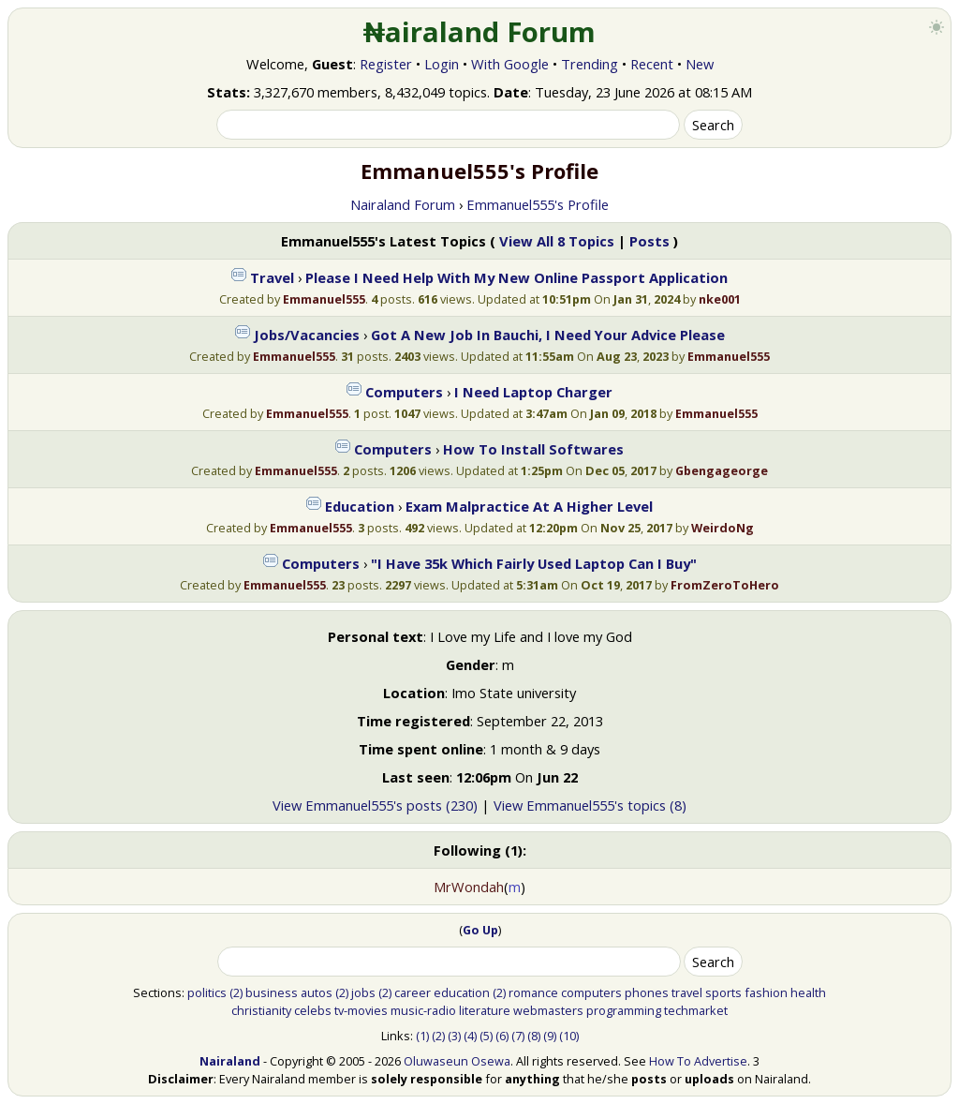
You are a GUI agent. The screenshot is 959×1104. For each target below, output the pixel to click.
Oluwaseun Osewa (457, 1060)
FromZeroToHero (725, 584)
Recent (651, 63)
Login (441, 63)
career (412, 992)
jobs (363, 992)
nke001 (720, 299)
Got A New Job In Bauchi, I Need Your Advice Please (548, 334)
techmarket (696, 1010)
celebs (313, 1010)
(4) (470, 1035)
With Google (510, 63)
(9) (549, 1035)
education (462, 992)
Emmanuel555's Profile (537, 204)
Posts (649, 240)
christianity (261, 1010)
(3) (454, 1035)
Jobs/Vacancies (307, 334)
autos (316, 992)
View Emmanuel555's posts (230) (375, 805)
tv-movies (361, 1010)
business (271, 992)
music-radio (423, 1010)
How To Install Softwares (533, 449)
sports (723, 992)
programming (623, 1010)
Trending (589, 63)
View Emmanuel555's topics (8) (590, 805)
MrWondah (469, 886)
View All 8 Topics (556, 240)
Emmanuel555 (324, 299)
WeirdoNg (722, 527)
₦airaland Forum (480, 32)
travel (686, 992)
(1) (422, 1035)
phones (647, 992)
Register (386, 63)
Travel (272, 277)
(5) (486, 1035)
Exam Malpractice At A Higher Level (529, 506)
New (700, 63)
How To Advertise (698, 1060)
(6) (502, 1035)
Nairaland (229, 1060)
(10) (569, 1035)
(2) (236, 992)
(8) (533, 1035)
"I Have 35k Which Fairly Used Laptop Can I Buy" (534, 563)
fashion (766, 992)
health (808, 992)
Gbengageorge (721, 470)
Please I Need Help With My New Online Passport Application (516, 277)
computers (591, 992)
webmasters (548, 1010)
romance (533, 992)
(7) (517, 1035)
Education (359, 506)
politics (207, 992)
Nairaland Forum (402, 204)
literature (484, 1010)
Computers (404, 391)
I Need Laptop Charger (533, 391)
